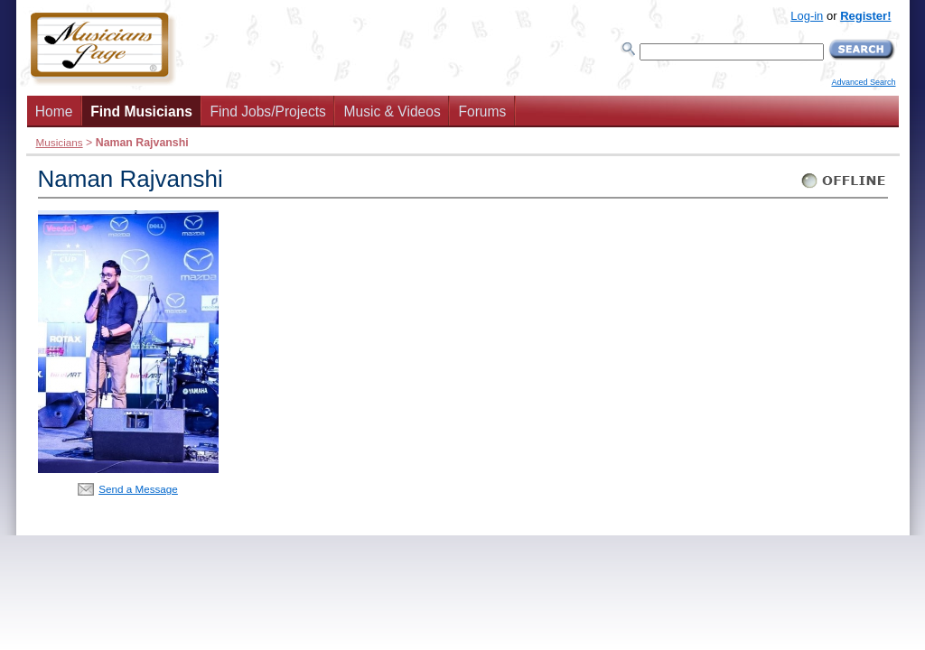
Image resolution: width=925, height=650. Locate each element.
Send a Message (138, 489)
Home (54, 111)
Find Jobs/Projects (268, 111)
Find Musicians (141, 111)
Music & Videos (392, 111)
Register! (865, 16)
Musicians (59, 142)
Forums (482, 111)
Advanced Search (863, 82)
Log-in (806, 16)
